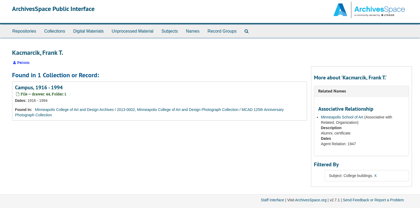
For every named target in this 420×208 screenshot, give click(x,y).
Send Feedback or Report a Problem (373, 200)
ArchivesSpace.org (311, 200)
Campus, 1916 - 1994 (39, 87)
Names (193, 31)
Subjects (170, 31)
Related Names (332, 91)
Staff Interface (272, 200)
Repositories (24, 31)
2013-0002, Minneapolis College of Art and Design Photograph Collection (178, 109)
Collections (54, 31)
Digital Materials (88, 31)
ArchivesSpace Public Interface (53, 9)
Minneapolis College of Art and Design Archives (74, 109)
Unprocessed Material (132, 31)
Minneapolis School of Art (342, 117)
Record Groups (222, 31)
